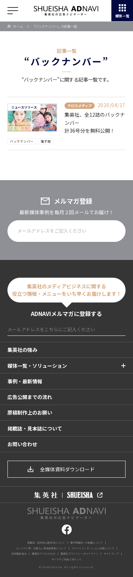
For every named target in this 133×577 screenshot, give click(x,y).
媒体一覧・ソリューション (37, 365)
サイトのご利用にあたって (66, 559)
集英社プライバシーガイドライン (80, 553)
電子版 (46, 141)
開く (12, 10)
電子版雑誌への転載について (86, 542)
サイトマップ (111, 553)
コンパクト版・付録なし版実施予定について (41, 548)
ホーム (18, 26)
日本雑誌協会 (19, 553)
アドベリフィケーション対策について (93, 548)
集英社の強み (22, 349)
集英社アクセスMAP (43, 553)
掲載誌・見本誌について (34, 428)
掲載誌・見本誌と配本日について (46, 542)
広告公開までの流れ (29, 396)
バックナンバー (22, 141)
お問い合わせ (22, 444)
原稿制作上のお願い (29, 412)
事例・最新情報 (24, 381)
